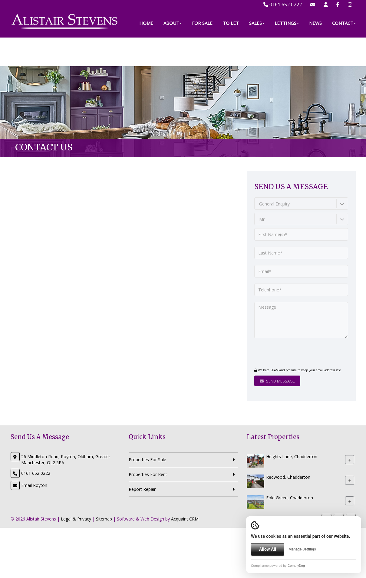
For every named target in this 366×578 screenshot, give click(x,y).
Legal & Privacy (76, 519)
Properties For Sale (147, 459)
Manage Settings (302, 549)
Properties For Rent (148, 474)
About (172, 52)
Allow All (267, 549)
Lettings (287, 52)
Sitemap (104, 519)
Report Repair (142, 489)
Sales (256, 52)
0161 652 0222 (282, 4)
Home (146, 52)
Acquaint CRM (185, 519)
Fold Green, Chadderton (289, 498)
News (315, 52)
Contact (344, 52)
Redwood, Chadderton (288, 477)
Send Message (277, 381)
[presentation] (291, 353)
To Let (231, 52)
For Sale (202, 52)
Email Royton (34, 485)
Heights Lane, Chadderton (291, 456)
